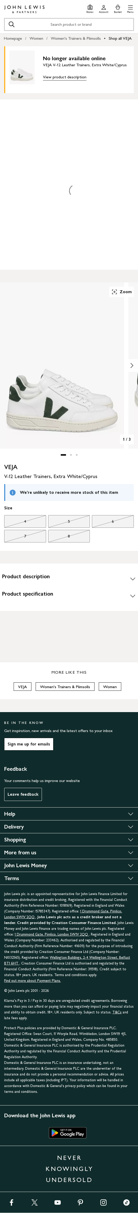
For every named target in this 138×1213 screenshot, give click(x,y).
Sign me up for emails (29, 744)
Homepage (13, 38)
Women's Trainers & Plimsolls (76, 38)
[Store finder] (89, 8)
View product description (64, 76)
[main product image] (26, 68)
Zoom (121, 292)
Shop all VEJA (120, 38)
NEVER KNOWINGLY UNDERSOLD (69, 1169)
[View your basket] (118, 8)
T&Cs (117, 1012)
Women (36, 38)
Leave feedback (23, 794)
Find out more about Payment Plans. (32, 980)
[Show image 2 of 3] (131, 365)
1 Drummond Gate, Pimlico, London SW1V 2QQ (52, 934)
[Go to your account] (104, 8)
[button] (130, 8)
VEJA (22, 686)
